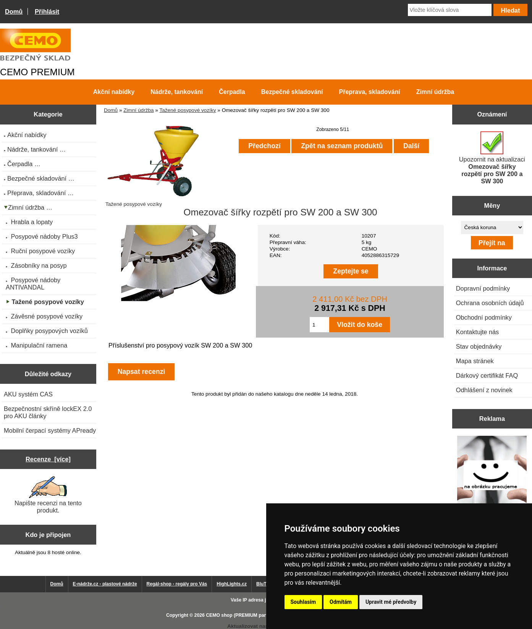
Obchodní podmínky (484, 317)
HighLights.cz (232, 584)
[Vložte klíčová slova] (450, 10)
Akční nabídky (113, 92)
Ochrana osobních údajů (490, 302)
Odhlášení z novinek (484, 389)
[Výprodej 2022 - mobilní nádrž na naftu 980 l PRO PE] (492, 471)
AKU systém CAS (28, 394)
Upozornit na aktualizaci (492, 157)
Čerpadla (232, 92)
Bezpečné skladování (292, 92)
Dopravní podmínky (483, 288)
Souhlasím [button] (303, 602)
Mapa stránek (475, 360)
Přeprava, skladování (369, 92)
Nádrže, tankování (176, 92)
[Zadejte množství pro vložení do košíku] (319, 324)
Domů (14, 11)
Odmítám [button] (341, 602)
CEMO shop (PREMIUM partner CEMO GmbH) (256, 615)
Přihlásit (47, 11)
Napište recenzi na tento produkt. (48, 495)
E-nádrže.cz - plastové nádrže (105, 584)
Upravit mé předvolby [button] (390, 602)
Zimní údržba (138, 110)
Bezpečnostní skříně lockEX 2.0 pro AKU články (48, 412)
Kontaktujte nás (477, 331)
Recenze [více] (48, 459)
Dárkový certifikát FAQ (487, 375)
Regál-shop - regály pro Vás (177, 584)
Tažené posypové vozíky (187, 110)
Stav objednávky (479, 346)
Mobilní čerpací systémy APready (50, 430)
